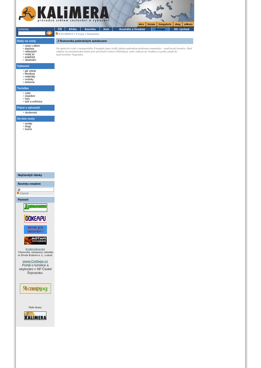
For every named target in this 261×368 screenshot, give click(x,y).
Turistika (23, 88)
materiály (30, 76)
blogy (28, 126)
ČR (60, 29)
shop (177, 24)
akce (141, 24)
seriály (28, 123)
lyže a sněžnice (33, 101)
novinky (29, 79)
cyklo (28, 93)
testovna (30, 82)
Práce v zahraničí (28, 107)
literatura (30, 73)
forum (151, 24)
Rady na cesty (26, 40)
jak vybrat (30, 71)
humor (28, 129)
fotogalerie (165, 24)
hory (27, 98)
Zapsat (23, 193)
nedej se (30, 54)
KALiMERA (66, 33)
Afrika (72, 29)
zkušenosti (31, 112)
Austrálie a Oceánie (132, 29)
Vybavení (23, 65)
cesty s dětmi (32, 45)
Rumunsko (93, 33)
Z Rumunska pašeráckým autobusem (82, 40)
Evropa (160, 29)
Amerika (90, 29)
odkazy (188, 24)
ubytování (30, 60)
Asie (106, 29)
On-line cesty (26, 118)
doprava (29, 48)
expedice (30, 96)
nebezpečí (31, 51)
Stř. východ (181, 29)
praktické (30, 57)
